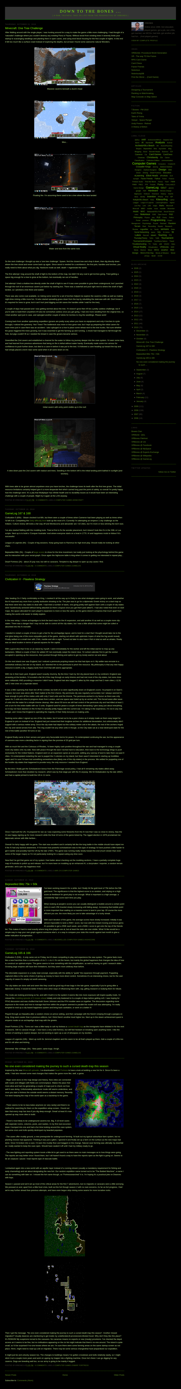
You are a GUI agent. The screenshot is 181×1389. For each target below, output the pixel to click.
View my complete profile (144, 40)
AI (142, 142)
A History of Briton (139, 127)
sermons (165, 229)
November (141, 335)
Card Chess (136, 63)
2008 (136, 410)
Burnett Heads (154, 152)
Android (169, 143)
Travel (171, 241)
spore (153, 232)
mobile (149, 208)
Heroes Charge (166, 191)
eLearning (139, 175)
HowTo (170, 194)
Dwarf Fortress (61, 1070)
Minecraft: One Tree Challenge (24, 28)
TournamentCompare (142, 241)
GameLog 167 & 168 (18, 513)
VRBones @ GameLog (141, 459)
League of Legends (147, 203)
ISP (171, 197)
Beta (155, 148)
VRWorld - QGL (138, 435)
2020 (136, 288)
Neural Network (169, 211)
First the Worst (150, 182)
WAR (172, 247)
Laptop (172, 200)
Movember (171, 208)
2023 (136, 280)
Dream (138, 173)
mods (156, 208)
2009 (136, 406)
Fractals (152, 184)
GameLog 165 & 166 (18, 953)
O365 (154, 214)
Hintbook (147, 194)
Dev (170, 170)
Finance (171, 179)
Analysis (160, 142)
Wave (150, 250)
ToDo (151, 238)
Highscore (89, 940)
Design (162, 169)
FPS (146, 184)
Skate (173, 229)
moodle (162, 208)
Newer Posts (10, 1375)
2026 (136, 268)
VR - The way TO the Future (143, 56)
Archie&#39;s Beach (144, 145)
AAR (56, 871)
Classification (139, 160)
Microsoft (169, 206)
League (136, 203)
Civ (60, 871)
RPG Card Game (138, 60)
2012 (136, 319)
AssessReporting (166, 146)
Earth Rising (136, 113)
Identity (142, 197)
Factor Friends (137, 67)
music (136, 211)
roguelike (144, 229)
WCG (156, 250)
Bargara (138, 148)
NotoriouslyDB (137, 73)
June (138, 381)
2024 (136, 276)
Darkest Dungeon (150, 170)
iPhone (160, 197)
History (163, 194)
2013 (136, 315)
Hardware (153, 190)
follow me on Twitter (167, 472)
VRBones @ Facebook (141, 445)
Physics (147, 217)
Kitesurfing (162, 199)
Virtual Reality (139, 247)
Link (144, 206)
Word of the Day (146, 253)
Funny (161, 184)
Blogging (138, 152)
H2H (144, 191)
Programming (158, 220)
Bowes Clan (136, 431)
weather (164, 250)
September (141, 370)
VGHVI (166, 244)
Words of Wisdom (162, 253)
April (138, 389)
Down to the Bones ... (90, 11)
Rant (144, 226)
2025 (136, 272)
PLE (158, 217)
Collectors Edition (153, 160)
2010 (136, 327)
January (140, 401)
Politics (171, 217)
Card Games (155, 154)
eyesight (136, 179)
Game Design (139, 188)
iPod (166, 197)
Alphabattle (149, 143)
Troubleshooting (139, 244)
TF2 (170, 235)
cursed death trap (75, 1026)
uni (160, 244)
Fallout (157, 179)
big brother (162, 148)
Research (168, 226)
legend (172, 203)
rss (151, 229)
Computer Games (64, 500)
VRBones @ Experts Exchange (145, 452)
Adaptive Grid (167, 140)
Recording (152, 226)
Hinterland (155, 194)
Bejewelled (60, 940)
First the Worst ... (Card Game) (144, 77)
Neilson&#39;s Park (154, 211)
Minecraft (78, 500)
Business (165, 152)
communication (167, 160)
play (153, 217)
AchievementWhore (154, 140)
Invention (151, 196)
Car (145, 154)
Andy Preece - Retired (141, 123)
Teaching (162, 235)
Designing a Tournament (142, 90)
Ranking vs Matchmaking (142, 93)
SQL (159, 232)
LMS (149, 206)
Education (167, 173)
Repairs (160, 226)
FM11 (141, 184)
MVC (143, 211)
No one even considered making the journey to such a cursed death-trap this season (56, 1066)
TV (149, 244)
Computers (162, 164)
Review (135, 229)
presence (145, 220)
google (138, 191)
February (140, 397)
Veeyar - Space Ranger (141, 120)
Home (65, 1375)
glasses (171, 188)
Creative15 (171, 164)
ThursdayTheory (140, 238)
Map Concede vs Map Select (144, 97)
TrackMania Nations (160, 241)
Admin (137, 143)
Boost (145, 152)
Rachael (163, 223)
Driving (145, 173)
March (139, 393)
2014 (136, 311)
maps (155, 206)
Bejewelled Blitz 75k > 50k (21, 884)
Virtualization (153, 247)
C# (171, 152)
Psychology (147, 223)
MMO (143, 208)
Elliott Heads (152, 175)
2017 (136, 300)
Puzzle (155, 223)
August (139, 374)
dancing (155, 167)
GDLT (164, 187)
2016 (136, 304)
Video (173, 244)
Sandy (156, 229)
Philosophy (138, 217)
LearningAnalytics (162, 203)
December (141, 331)
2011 (136, 323)
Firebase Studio (137, 182)
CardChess (167, 154)
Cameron (138, 154)
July (138, 378)
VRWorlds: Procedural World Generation (149, 53)
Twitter (155, 244)
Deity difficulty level (38, 520)
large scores (39, 552)
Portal (138, 220)
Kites (152, 200)
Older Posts (119, 1375)
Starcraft (146, 235)
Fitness (160, 182)
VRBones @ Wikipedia (141, 456)
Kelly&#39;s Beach (140, 200)
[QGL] (137, 140)
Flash (167, 182)
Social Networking (141, 232)
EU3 (171, 176)
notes (136, 214)
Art (158, 146)
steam (153, 235)
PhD (171, 214)
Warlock (143, 250)
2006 (136, 418)
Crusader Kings (143, 166)
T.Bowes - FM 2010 (139, 110)
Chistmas (141, 157)
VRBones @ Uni (138, 442)
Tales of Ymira (137, 116)
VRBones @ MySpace (141, 449)
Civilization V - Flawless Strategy (25, 579)
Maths (161, 206)
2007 (136, 414)
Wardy (136, 250)
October (140, 338)
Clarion (167, 157)
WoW (153, 256)
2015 (136, 308)
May (138, 385)
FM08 (173, 182)
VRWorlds (164, 247)
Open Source (162, 214)
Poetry (165, 217)
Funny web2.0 (170, 184)
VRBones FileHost (139, 438)
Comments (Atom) (25, 1380)
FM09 (134, 184)
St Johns (166, 232)
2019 (136, 292)
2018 (136, 296)
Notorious (135, 70)
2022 (136, 284)
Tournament (167, 238)
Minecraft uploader (31, 1070)
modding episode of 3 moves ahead (31, 998)
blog (169, 148)
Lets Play (137, 206)
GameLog (76, 566)
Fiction (164, 179)
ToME (157, 238)
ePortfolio (164, 176)
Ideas (136, 197)
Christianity (152, 157)
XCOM (160, 256)
